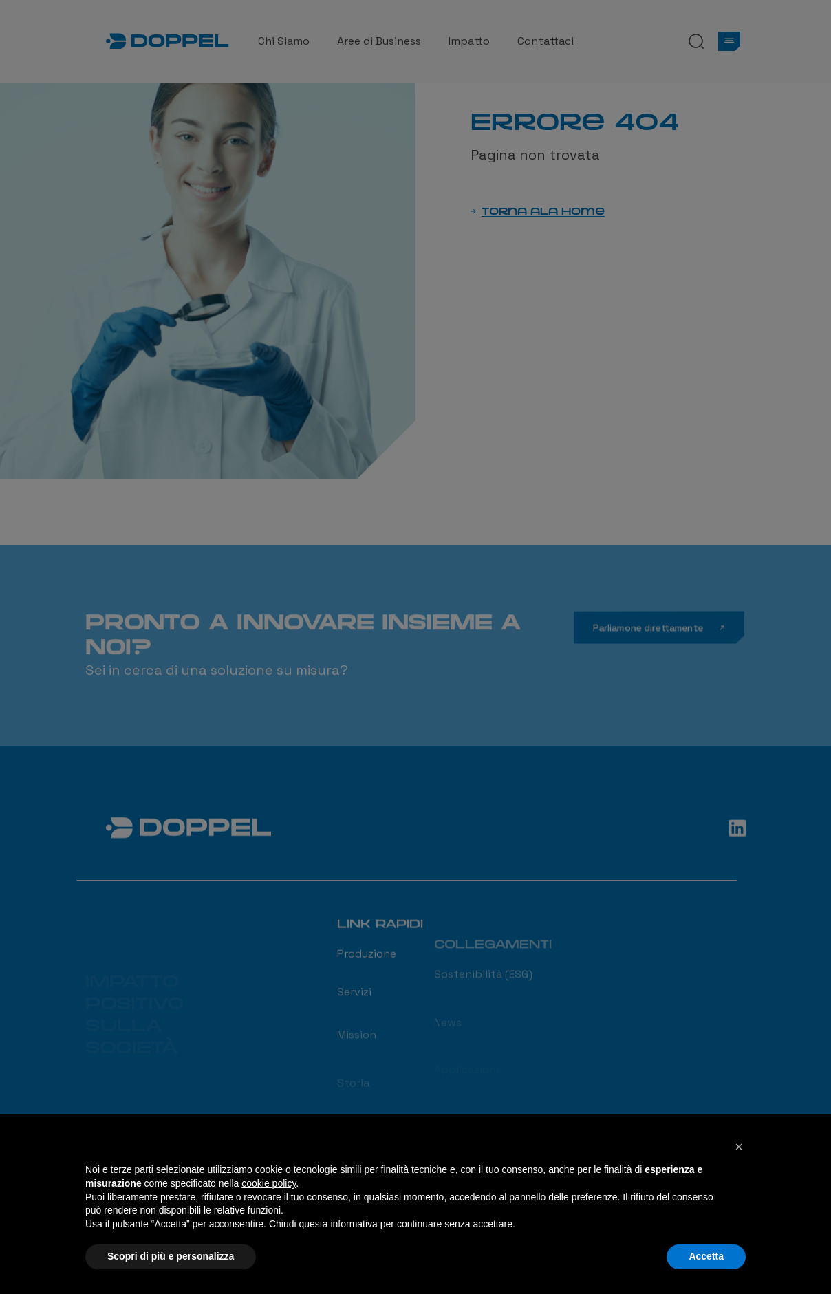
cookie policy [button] (268, 1183)
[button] (739, 1147)
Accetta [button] (706, 1256)
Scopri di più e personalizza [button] (170, 1256)
